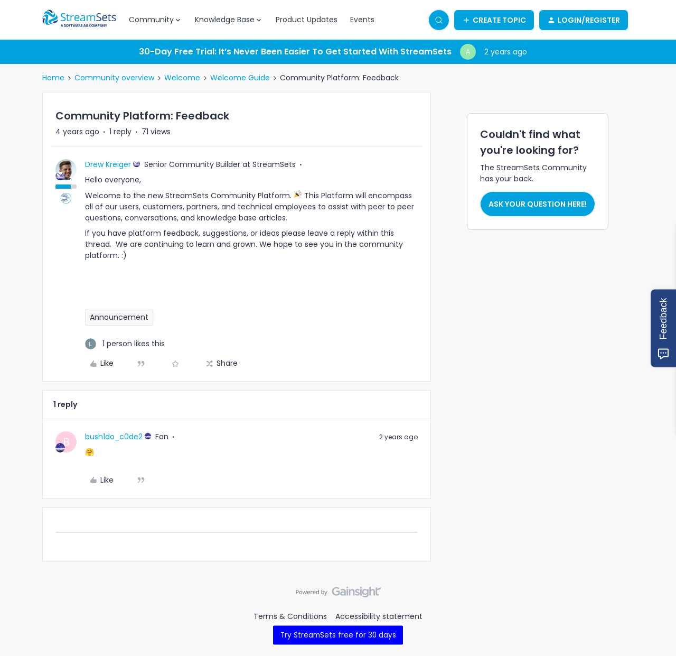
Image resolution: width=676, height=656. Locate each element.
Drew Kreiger (108, 164)
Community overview (114, 77)
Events (362, 19)
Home (53, 77)
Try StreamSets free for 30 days (338, 635)
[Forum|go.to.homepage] (79, 20)
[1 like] (125, 343)
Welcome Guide (240, 77)
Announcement (119, 317)
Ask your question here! (538, 204)
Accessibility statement (378, 616)
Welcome (182, 77)
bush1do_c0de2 (114, 436)
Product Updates (306, 19)
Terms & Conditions (290, 616)
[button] (494, 20)
